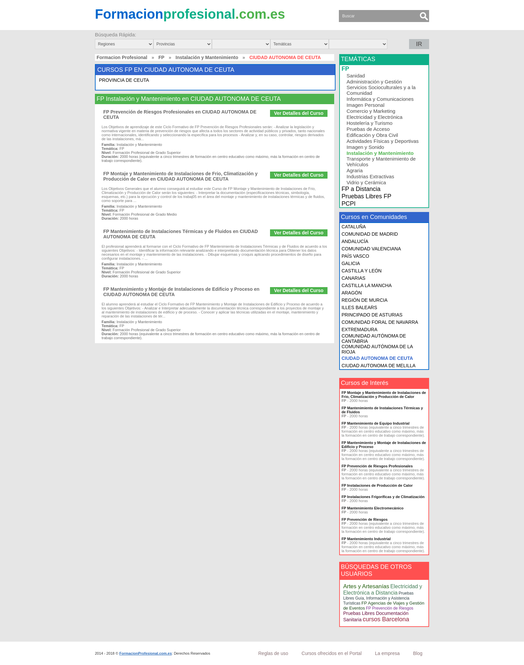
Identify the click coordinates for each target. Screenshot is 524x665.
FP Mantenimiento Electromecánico (373, 508)
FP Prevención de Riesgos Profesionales (377, 466)
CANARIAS (354, 278)
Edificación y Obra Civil (372, 135)
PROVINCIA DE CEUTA (124, 80)
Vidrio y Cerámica (366, 182)
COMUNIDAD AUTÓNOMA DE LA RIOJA (377, 349)
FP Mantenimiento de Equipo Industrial (375, 423)
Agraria (355, 170)
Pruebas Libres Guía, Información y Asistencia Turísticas (378, 598)
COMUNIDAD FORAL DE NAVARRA (380, 322)
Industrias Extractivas (370, 176)
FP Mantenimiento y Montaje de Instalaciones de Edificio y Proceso (384, 445)
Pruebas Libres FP (366, 196)
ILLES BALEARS (359, 307)
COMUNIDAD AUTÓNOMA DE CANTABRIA (374, 338)
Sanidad (356, 75)
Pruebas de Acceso (368, 129)
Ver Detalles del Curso (298, 113)
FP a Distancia (361, 189)
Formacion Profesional (122, 57)
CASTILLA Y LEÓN (362, 270)
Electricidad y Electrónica (375, 117)
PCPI (349, 203)
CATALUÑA (354, 226)
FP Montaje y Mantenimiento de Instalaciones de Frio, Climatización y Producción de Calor (384, 395)
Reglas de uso (273, 653)
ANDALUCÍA (355, 241)
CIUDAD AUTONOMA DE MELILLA (378, 365)
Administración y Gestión (374, 81)
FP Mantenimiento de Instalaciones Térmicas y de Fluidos (382, 410)
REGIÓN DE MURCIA (365, 300)
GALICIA (351, 263)
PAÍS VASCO (355, 256)
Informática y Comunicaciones (380, 99)
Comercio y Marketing (371, 111)
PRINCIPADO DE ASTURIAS (372, 314)
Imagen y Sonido (365, 147)
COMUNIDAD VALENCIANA (371, 248)
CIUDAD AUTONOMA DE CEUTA (377, 358)
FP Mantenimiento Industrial (366, 539)
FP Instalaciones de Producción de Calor (377, 485)
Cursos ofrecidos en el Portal (331, 653)
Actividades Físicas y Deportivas (383, 141)
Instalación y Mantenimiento (206, 57)
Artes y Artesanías (366, 586)
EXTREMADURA (359, 329)
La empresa (387, 653)
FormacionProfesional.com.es (145, 653)
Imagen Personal (365, 105)
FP (161, 57)
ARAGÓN (352, 292)
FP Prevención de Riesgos (365, 519)
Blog (417, 653)
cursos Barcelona (386, 619)
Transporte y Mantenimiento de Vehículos (381, 161)
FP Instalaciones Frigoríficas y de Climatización (383, 497)
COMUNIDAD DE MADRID (370, 234)
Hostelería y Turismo (370, 123)
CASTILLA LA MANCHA (367, 285)
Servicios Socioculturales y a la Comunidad (381, 90)
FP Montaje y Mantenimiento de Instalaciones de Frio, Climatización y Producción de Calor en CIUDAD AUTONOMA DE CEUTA (180, 176)
